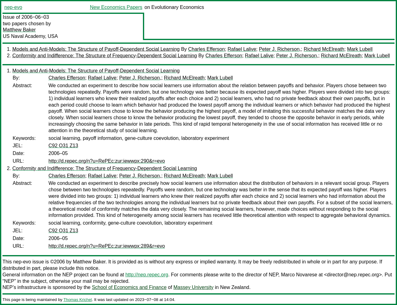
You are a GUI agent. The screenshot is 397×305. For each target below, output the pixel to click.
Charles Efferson (206, 49)
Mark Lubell (360, 49)
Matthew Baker (19, 29)
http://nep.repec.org (146, 274)
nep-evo (13, 7)
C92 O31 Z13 (63, 145)
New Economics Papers (116, 7)
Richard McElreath (324, 49)
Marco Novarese (299, 274)
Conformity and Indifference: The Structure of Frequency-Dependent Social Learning (104, 55)
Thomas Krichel (77, 299)
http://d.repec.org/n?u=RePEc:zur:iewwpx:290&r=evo (106, 161)
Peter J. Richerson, (280, 49)
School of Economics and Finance (129, 287)
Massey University (193, 287)
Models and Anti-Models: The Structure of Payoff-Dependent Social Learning (96, 49)
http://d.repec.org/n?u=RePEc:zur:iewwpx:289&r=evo (106, 246)
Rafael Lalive (242, 49)
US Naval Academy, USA (30, 36)
